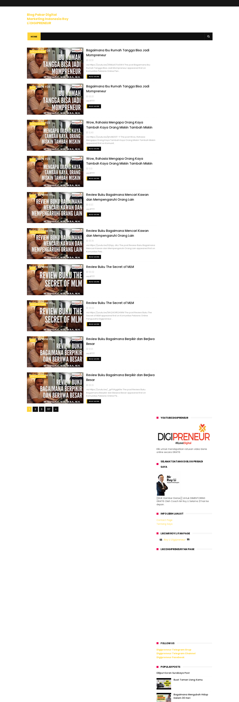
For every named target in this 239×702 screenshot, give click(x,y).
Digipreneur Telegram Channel (176, 284)
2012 (163, 617)
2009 (163, 630)
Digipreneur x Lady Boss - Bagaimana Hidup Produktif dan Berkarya (193, 432)
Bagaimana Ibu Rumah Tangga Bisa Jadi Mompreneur (187, 502)
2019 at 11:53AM (37, 123)
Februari (168, 580)
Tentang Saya (164, 154)
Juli (165, 492)
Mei (165, 567)
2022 (163, 452)
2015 (163, 604)
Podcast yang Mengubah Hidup (192, 399)
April (166, 572)
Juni (166, 496)
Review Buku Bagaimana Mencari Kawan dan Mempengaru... (182, 530)
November (169, 474)
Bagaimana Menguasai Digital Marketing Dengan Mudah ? (191, 415)
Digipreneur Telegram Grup (174, 280)
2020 (163, 461)
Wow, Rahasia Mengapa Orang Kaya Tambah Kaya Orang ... (184, 516)
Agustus (168, 487)
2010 (163, 626)
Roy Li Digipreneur (174, 170)
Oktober (168, 478)
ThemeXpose (45, 698)
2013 (163, 613)
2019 (163, 466)
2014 (163, 608)
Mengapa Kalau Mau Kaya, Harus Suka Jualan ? (189, 342)
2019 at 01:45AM (37, 51)
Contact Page (164, 151)
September (170, 483)
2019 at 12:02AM (37, 231)
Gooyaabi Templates (79, 698)
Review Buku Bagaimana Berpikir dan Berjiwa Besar (185, 553)
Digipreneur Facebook (170, 288)
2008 (163, 635)
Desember (169, 469)
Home (33, 36)
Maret (167, 576)
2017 (163, 595)
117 (48, 407)
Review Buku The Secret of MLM (101, 266)
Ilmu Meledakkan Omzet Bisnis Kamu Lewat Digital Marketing (191, 356)
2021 (163, 457)
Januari (168, 585)
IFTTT (32, 87)
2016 (163, 599)
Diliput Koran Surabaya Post (173, 303)
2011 (162, 622)
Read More (85, 76)
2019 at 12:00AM (37, 303)
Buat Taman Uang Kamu (188, 310)
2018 (163, 591)
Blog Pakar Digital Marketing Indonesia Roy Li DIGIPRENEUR (48, 18)
